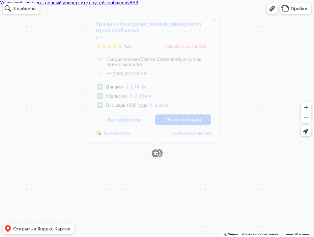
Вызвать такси (117, 135)
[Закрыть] (213, 22)
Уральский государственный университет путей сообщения (149, 29)
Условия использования (260, 234)
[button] (272, 8)
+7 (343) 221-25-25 (121, 76)
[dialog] (153, 80)
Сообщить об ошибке (191, 135)
